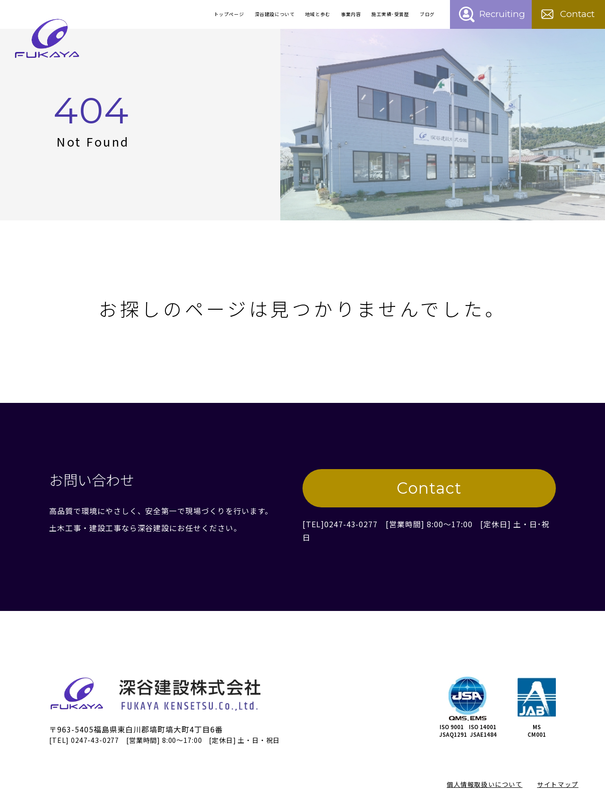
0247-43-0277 (351, 524)
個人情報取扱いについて (484, 784)
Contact (429, 488)
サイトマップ (557, 784)
